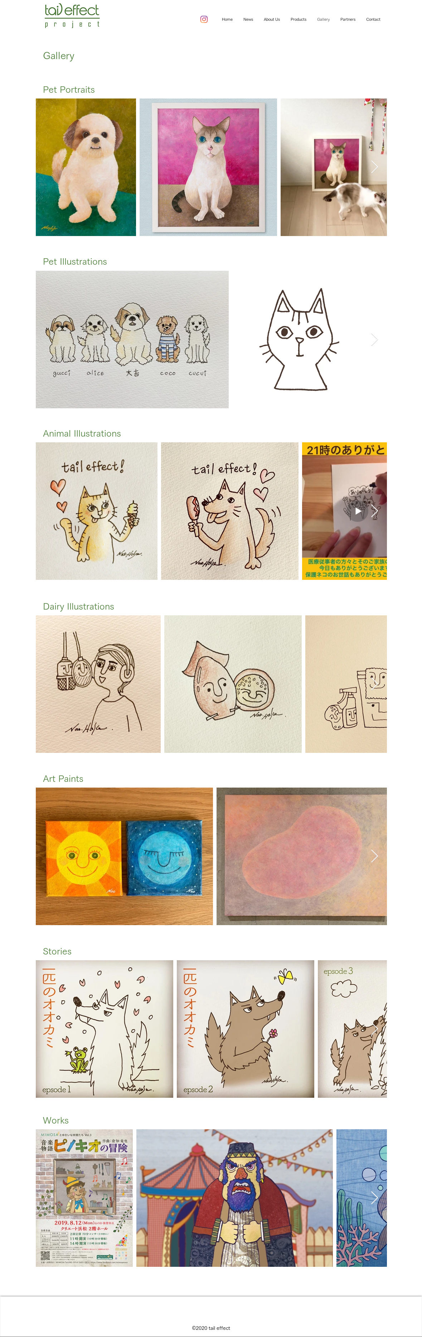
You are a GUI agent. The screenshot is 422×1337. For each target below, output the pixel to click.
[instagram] (204, 19)
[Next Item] (374, 167)
